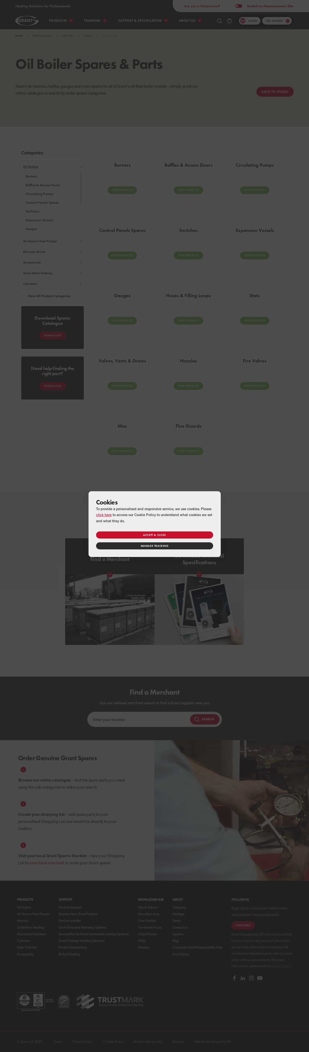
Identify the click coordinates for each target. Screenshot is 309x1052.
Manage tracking (155, 546)
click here (104, 514)
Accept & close (154, 535)
